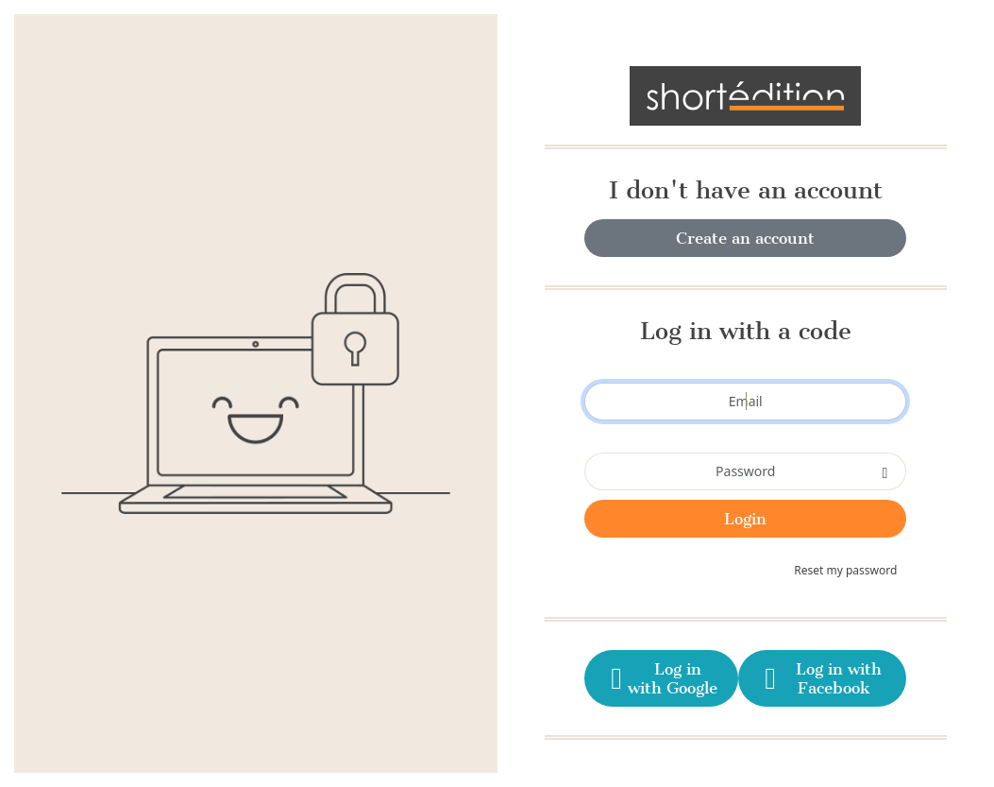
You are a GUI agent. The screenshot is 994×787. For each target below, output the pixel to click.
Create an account (745, 238)
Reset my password (845, 570)
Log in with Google (661, 678)
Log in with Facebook (820, 678)
